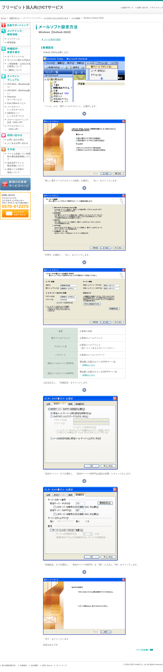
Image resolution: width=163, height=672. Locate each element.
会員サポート (14, 18)
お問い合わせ (47, 665)
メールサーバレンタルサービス (56, 18)
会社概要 (34, 665)
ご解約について (14, 70)
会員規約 (23, 665)
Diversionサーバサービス (14, 98)
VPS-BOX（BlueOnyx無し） (18, 92)
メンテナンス (13, 39)
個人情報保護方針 (9, 665)
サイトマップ (61, 665)
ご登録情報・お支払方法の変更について (18, 65)
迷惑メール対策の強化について (15, 171)
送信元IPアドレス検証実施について (15, 164)
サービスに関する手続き (18, 60)
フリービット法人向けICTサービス (32, 7)
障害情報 (11, 42)
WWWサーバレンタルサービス (15, 114)
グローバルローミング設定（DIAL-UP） (17, 121)
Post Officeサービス (16, 103)
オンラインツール (15, 56)
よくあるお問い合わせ (17, 143)
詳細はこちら (88, 365)
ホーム (3, 18)
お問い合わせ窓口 (15, 139)
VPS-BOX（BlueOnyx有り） (18, 85)
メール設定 (75, 18)
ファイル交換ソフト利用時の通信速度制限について (18, 156)
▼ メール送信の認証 (51, 39)
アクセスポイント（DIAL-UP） (15, 127)
